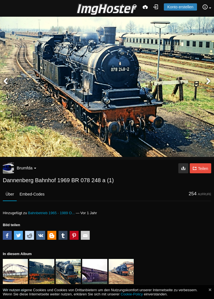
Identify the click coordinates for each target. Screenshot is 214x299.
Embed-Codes (32, 194)
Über (10, 194)
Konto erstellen (180, 7)
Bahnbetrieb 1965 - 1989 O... (51, 213)
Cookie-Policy (132, 294)
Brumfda (26, 167)
